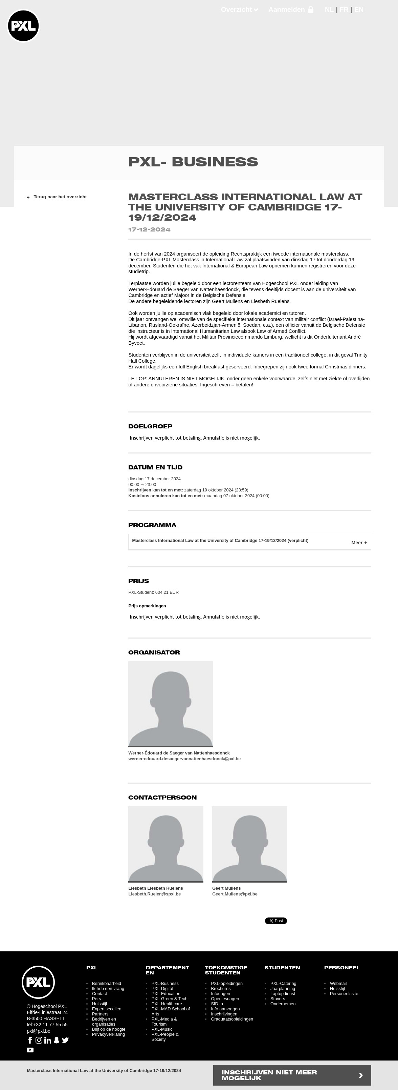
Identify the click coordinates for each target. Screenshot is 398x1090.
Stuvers (277, 998)
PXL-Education (166, 993)
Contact (99, 993)
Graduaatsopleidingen (232, 1019)
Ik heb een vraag (108, 988)
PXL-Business (165, 983)
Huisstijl (99, 1003)
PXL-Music (162, 1029)
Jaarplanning (282, 988)
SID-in (217, 1003)
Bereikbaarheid (106, 983)
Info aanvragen (225, 1008)
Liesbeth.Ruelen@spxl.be (154, 893)
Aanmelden (286, 9)
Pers (96, 998)
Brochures (220, 988)
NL (329, 9)
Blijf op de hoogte (109, 1029)
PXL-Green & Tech (169, 998)
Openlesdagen (225, 998)
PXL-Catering (283, 983)
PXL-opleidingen (227, 983)
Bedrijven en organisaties (104, 1021)
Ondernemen (282, 1003)
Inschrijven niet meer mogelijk (269, 1076)
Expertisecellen (106, 1008)
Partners (100, 1013)
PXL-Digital (162, 988)
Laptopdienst (282, 993)
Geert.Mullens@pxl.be (235, 893)
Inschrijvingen (224, 1013)
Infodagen (220, 993)
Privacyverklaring (108, 1034)
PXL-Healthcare (167, 1003)
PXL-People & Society (165, 1037)
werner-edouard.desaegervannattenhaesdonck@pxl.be (184, 758)
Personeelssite (344, 993)
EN (359, 9)
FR (344, 9)
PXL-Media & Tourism (164, 1021)
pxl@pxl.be (38, 1031)
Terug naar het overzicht (60, 196)
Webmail (338, 983)
